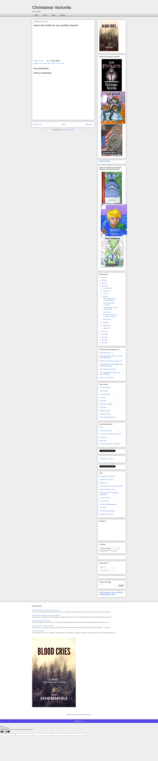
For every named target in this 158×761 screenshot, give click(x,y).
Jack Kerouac (103, 391)
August (105, 291)
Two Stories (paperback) (107, 511)
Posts (103, 567)
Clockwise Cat (103, 483)
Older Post (89, 124)
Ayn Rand (102, 397)
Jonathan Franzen (105, 414)
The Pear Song (104, 501)
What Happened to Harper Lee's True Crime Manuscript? (111, 356)
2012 (103, 342)
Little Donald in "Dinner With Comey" (110, 308)
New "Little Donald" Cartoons (109, 304)
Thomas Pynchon (104, 394)
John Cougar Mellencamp (107, 417)
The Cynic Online (104, 497)
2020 (103, 277)
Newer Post (38, 124)
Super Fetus (107, 312)
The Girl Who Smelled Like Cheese (110, 434)
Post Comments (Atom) (67, 129)
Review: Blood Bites (38, 631)
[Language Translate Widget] (109, 548)
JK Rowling (102, 407)
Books (45, 15)
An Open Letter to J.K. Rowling (41, 620)
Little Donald (51, 63)
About (53, 15)
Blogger (89, 714)
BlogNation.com (79, 721)
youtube (62, 63)
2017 (103, 286)
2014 (103, 337)
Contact (62, 15)
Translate (112, 551)
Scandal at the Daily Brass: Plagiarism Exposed (46, 615)
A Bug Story (103, 437)
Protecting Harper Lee (106, 353)
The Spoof (102, 507)
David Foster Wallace (106, 404)
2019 (103, 280)
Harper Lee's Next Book (106, 377)
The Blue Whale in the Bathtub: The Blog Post (45, 610)
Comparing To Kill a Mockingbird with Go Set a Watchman (110, 365)
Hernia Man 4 (107, 319)
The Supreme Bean (105, 430)
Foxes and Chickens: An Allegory (109, 444)
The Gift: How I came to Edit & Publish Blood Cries (111, 593)
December (106, 288)
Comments (105, 570)
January (106, 328)
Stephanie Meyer (104, 411)
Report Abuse (104, 161)
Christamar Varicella (51, 7)
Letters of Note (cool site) (107, 489)
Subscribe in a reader (106, 459)
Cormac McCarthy (105, 387)
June (105, 293)
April (104, 322)
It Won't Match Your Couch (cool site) (111, 486)
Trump (57, 63)
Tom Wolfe (102, 401)
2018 (103, 283)
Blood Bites (103, 440)
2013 (103, 340)
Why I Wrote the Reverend (107, 369)
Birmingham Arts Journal (107, 476)
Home (36, 15)
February (106, 325)
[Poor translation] (7, 731)
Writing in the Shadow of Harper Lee (110, 361)
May (104, 296)
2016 (103, 331)
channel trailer (42, 63)
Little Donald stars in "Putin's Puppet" (109, 299)
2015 (103, 334)
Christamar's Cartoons (106, 479)
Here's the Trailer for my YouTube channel (110, 315)
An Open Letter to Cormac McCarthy (42, 625)
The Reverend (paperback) (107, 504)
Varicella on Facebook (106, 514)
